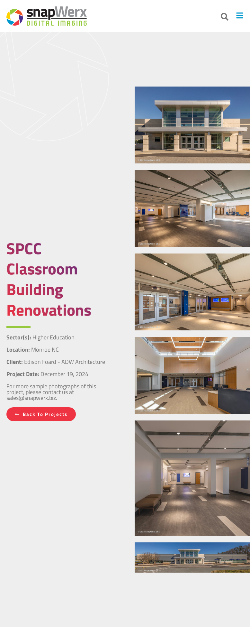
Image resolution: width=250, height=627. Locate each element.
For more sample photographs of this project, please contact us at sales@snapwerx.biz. (51, 392)
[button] (224, 17)
